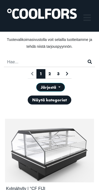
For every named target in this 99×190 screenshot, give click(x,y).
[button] (50, 87)
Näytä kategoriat (49, 100)
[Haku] (89, 62)
